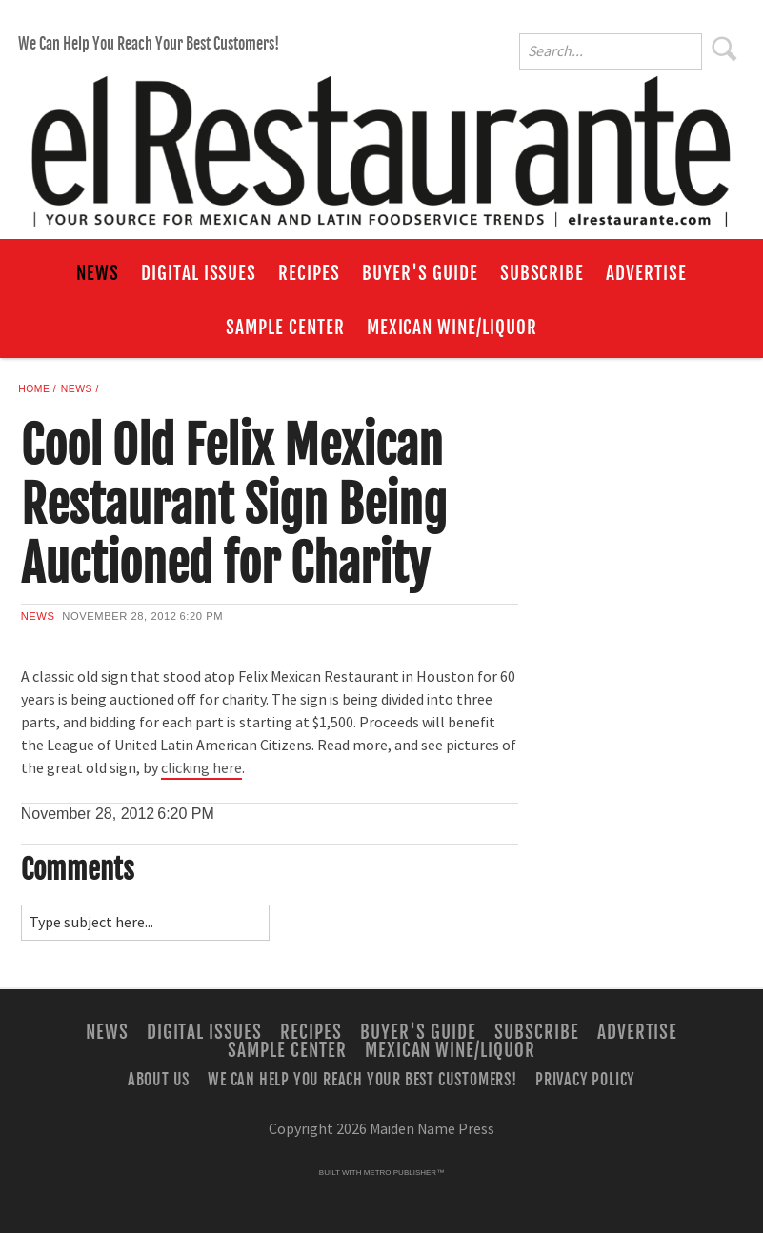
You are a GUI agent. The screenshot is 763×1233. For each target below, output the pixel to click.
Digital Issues (198, 273)
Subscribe (542, 273)
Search (725, 48)
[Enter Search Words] (610, 51)
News (97, 273)
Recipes (309, 273)
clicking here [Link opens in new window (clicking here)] (201, 768)
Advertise (646, 273)
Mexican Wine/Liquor (452, 327)
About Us (159, 1079)
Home (34, 389)
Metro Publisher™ (404, 1172)
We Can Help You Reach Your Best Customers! (148, 43)
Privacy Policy (585, 1079)
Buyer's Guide (419, 273)
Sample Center (285, 327)
